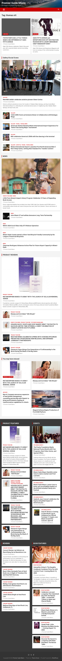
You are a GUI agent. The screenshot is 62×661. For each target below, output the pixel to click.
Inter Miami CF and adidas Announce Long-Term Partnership (31, 215)
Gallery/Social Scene (11, 58)
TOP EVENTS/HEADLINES (37, 322)
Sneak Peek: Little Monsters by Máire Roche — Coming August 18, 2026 (50, 627)
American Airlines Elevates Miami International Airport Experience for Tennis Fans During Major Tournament (34, 126)
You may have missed (11, 359)
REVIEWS (6, 543)
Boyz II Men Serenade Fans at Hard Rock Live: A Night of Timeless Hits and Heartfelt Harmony (15, 573)
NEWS (5, 156)
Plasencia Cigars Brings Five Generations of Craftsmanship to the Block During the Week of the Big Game (33, 350)
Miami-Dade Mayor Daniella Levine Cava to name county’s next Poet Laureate (45, 474)
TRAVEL (18, 123)
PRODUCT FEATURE (7, 294)
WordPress (55, 658)
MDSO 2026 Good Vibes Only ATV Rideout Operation (21, 226)
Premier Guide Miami (13, 2)
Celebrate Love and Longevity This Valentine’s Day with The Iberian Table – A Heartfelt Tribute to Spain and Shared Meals (50, 596)
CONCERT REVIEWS (7, 548)
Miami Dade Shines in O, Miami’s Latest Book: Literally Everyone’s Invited (49, 612)
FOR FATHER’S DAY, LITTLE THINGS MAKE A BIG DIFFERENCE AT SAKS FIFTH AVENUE (15, 40)
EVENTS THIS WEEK (7, 196)
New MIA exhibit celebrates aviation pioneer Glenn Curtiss (22, 99)
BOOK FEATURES (39, 543)
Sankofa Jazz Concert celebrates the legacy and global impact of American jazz (46, 501)
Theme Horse (35, 658)
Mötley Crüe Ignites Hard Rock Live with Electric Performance (15, 585)
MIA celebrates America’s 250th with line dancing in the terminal (32, 136)
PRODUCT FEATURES (11, 423)
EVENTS (36, 423)
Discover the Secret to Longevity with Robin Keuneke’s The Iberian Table (49, 641)
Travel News (23, 123)
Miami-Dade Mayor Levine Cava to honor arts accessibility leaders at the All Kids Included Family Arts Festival (45, 487)
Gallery (5, 97)
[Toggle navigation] (4, 9)
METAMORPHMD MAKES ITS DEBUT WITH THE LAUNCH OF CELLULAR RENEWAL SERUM (15, 383)
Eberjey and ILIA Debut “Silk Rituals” (23, 314)
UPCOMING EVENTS (38, 445)
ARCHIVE (5, 34)
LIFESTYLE (18, 144)
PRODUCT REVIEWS (10, 255)
